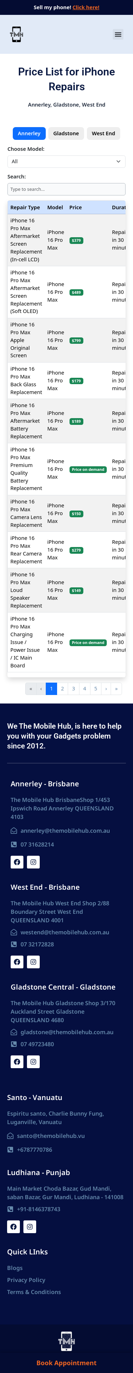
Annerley (29, 133)
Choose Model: (25, 148)
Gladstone (66, 133)
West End (103, 133)
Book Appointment (66, 1362)
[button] (118, 34)
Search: (16, 176)
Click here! (85, 7)
